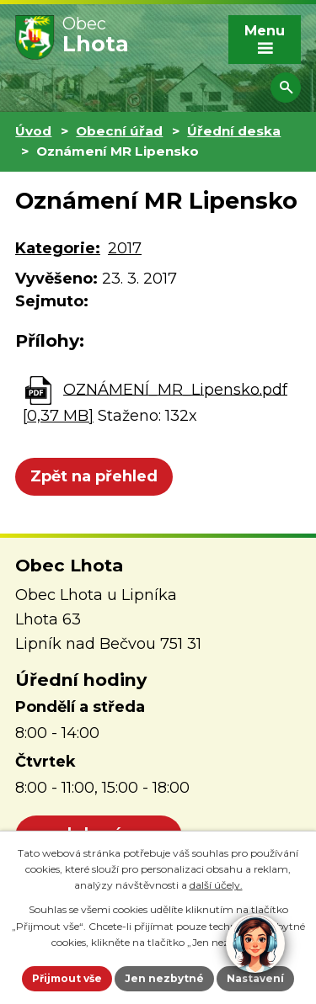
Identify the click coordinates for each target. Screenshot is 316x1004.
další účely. (216, 885)
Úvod (33, 131)
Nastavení (255, 978)
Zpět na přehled (94, 476)
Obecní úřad (119, 131)
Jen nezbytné (164, 978)
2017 (125, 248)
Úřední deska (234, 131)
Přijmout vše (67, 978)
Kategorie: (57, 248)
